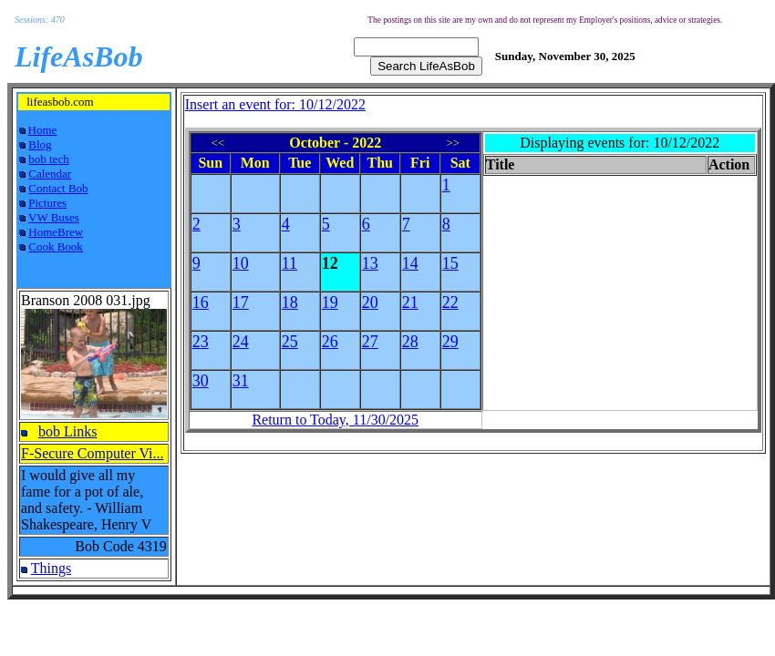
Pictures (47, 203)
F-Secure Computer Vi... (92, 453)
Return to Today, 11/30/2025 (335, 419)
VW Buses (53, 217)
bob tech (48, 159)
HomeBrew (55, 232)
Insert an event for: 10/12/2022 (275, 104)
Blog (39, 144)
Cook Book (55, 246)
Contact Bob (58, 188)
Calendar (49, 173)
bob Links (67, 431)
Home (42, 130)
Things (51, 568)
